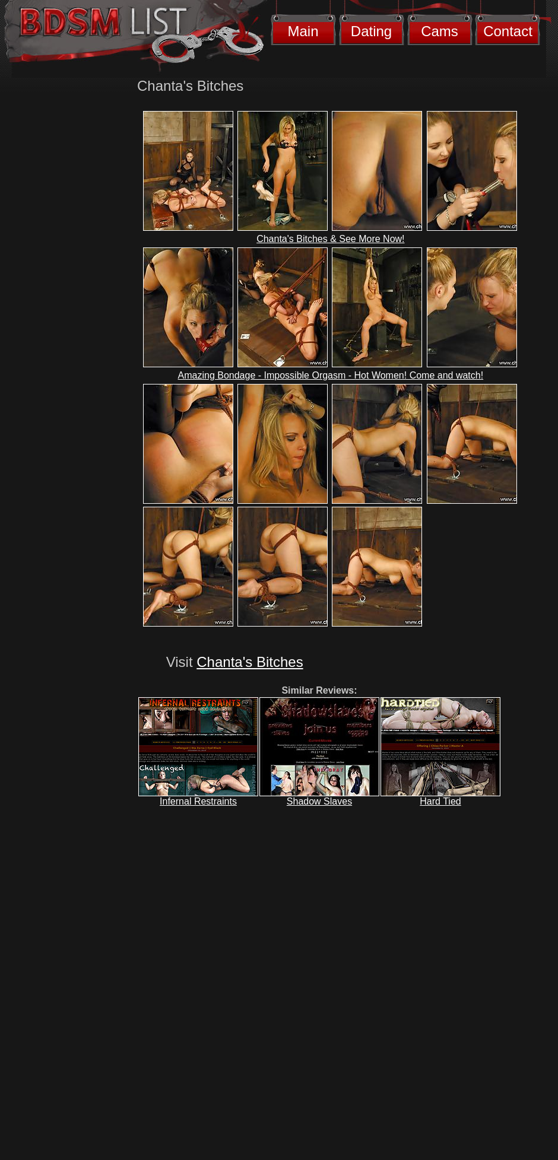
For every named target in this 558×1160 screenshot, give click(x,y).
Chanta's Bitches (249, 662)
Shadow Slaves (319, 801)
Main (302, 31)
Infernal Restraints (198, 801)
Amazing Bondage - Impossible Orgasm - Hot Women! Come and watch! (331, 375)
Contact (507, 31)
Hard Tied (440, 801)
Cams (439, 31)
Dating (371, 31)
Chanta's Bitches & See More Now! (330, 239)
